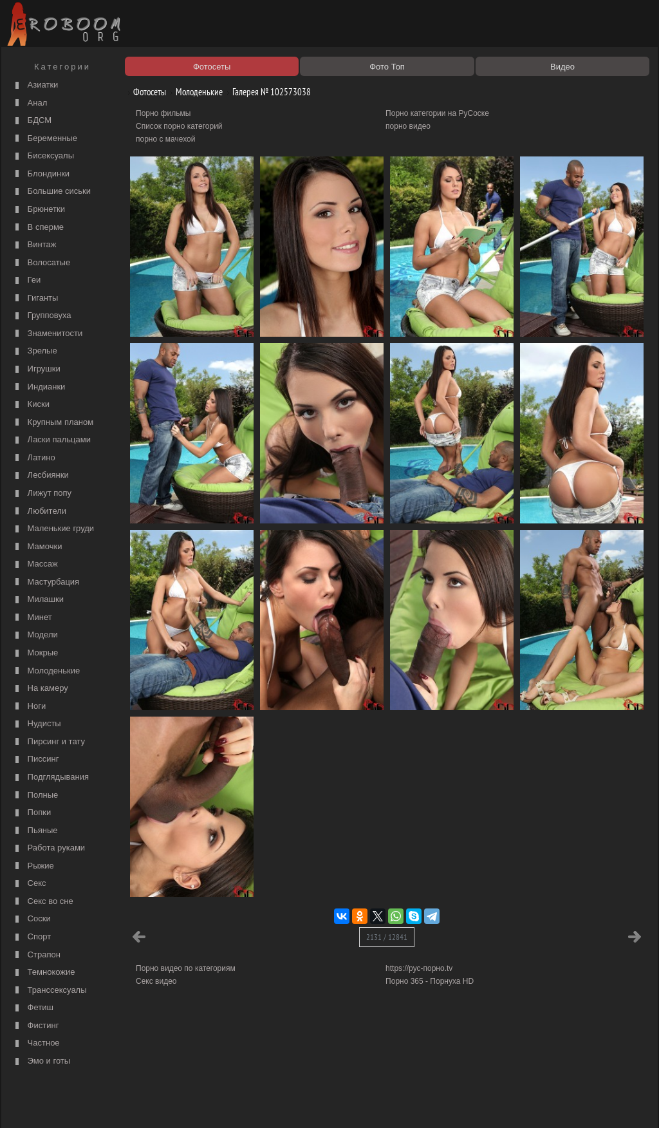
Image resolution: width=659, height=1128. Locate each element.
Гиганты (35, 298)
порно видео (408, 126)
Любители (39, 511)
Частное (36, 1043)
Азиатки (35, 85)
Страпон (36, 955)
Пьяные (35, 830)
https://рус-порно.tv (418, 968)
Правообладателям (122, 1103)
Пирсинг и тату (48, 742)
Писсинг (35, 759)
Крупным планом (52, 422)
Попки (31, 812)
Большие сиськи (51, 191)
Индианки (38, 387)
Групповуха (41, 315)
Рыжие (33, 866)
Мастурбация (45, 582)
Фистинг (35, 1025)
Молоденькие (46, 671)
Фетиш (32, 1007)
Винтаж (34, 245)
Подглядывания (50, 777)
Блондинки (41, 174)
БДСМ (31, 120)
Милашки (38, 599)
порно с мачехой (165, 139)
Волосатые (41, 263)
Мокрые (35, 653)
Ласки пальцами (51, 440)
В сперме (38, 227)
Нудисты (36, 724)
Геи (26, 280)
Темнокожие (43, 972)
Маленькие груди (53, 528)
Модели (35, 635)
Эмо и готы (41, 1061)
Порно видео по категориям (186, 968)
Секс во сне (42, 901)
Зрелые (34, 351)
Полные (35, 795)
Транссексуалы (49, 990)
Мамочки (37, 546)
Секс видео (156, 981)
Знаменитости (47, 333)
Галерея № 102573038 (267, 92)
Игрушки (36, 369)
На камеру (40, 688)
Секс (29, 883)
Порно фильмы (163, 113)
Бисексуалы (43, 156)
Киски (31, 404)
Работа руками (48, 848)
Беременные (44, 138)
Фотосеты (145, 92)
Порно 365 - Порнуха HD (429, 981)
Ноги (29, 706)
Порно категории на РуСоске (437, 113)
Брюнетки (38, 209)
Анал (29, 103)
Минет (32, 617)
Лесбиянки (40, 475)
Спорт (31, 937)
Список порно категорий (179, 126)
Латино (33, 458)
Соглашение (183, 1103)
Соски (31, 919)
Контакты (227, 1103)
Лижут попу (41, 493)
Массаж (35, 564)
